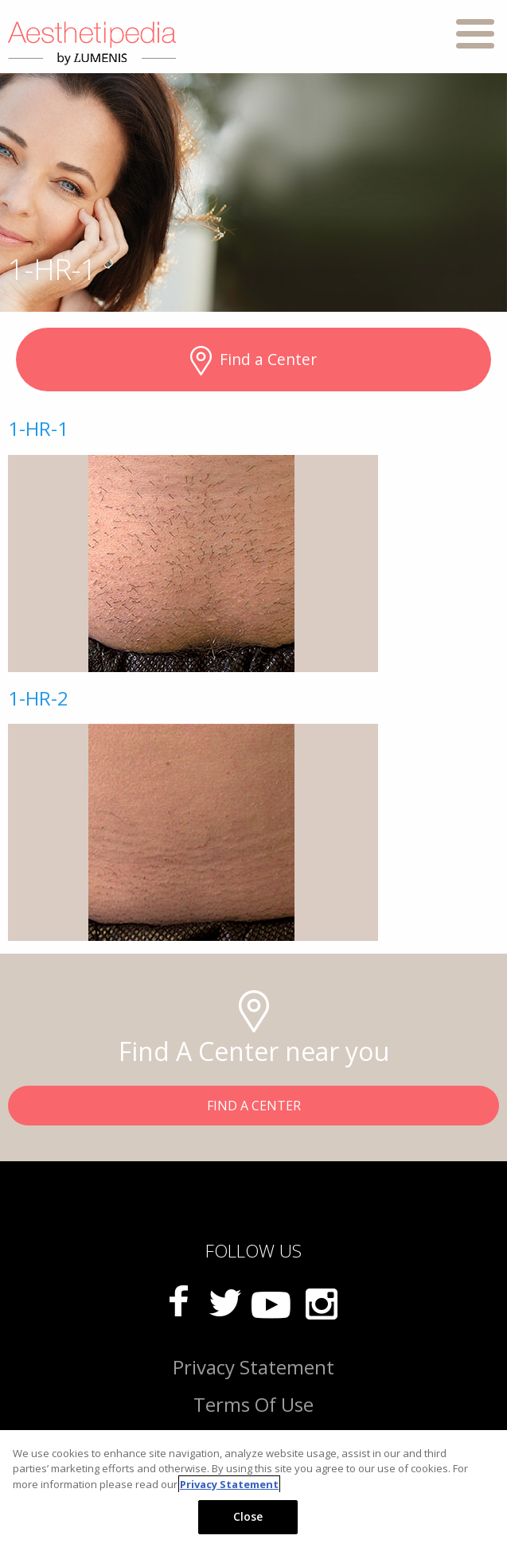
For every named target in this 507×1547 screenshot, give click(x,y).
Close (248, 1516)
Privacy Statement (253, 1367)
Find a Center (253, 361)
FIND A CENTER (254, 1105)
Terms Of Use (253, 1404)
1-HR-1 (38, 428)
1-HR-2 (38, 698)
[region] (253, 1488)
